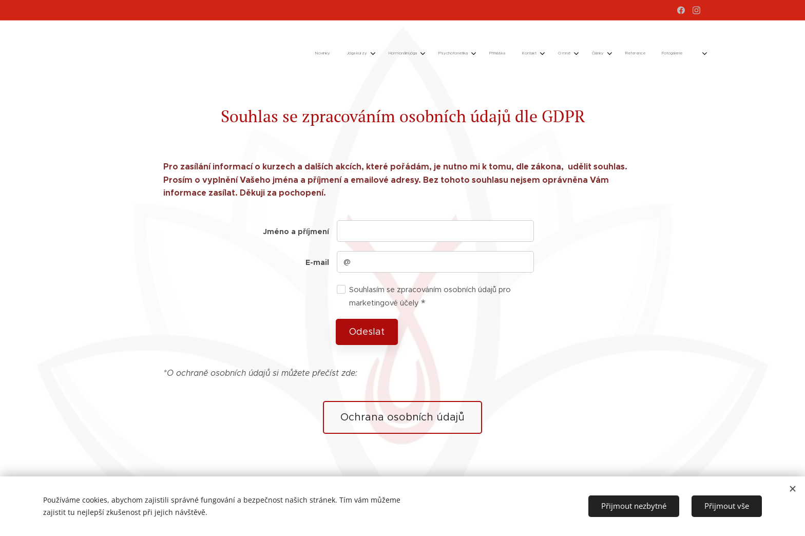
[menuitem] (475, 54)
